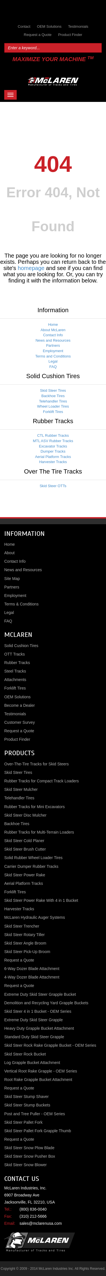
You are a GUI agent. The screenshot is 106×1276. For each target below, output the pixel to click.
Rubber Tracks (17, 662)
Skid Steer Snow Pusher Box (29, 1156)
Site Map (12, 578)
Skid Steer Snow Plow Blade (29, 1148)
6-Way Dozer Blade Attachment (31, 968)
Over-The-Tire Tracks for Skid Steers (36, 764)
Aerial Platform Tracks (53, 457)
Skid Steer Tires (53, 390)
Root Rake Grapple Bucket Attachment (38, 1079)
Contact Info (53, 335)
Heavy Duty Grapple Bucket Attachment (39, 1028)
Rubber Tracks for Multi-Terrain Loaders (39, 832)
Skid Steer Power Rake (24, 875)
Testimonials (78, 26)
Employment (53, 351)
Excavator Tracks (53, 446)
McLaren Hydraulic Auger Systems (34, 917)
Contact (24, 26)
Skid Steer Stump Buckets (27, 1105)
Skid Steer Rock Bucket (25, 1054)
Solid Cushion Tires (21, 645)
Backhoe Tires (52, 396)
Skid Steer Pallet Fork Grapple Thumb (37, 1131)
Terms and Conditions (53, 356)
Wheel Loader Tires (53, 406)
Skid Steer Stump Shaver (26, 1096)
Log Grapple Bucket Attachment (32, 1062)
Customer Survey (19, 722)
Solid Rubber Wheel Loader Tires (33, 857)
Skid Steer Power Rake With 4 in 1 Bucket (41, 900)
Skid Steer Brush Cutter (25, 849)
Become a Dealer (19, 705)
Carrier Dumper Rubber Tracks (31, 866)
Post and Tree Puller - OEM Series (34, 1114)
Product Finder (70, 35)
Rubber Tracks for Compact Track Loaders (41, 781)
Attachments (15, 679)
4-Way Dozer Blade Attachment (31, 977)
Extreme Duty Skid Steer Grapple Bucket (40, 994)
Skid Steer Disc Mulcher (25, 815)
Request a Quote (37, 35)
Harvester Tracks (53, 462)
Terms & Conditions (21, 604)
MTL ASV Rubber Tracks (53, 441)
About (9, 553)
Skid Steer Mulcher (21, 789)
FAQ (53, 367)
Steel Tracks (15, 671)
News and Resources (53, 340)
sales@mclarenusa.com (41, 1223)
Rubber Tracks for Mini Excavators (34, 806)
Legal (53, 361)
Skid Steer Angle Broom (25, 943)
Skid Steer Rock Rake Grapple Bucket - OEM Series (50, 1045)
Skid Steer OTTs (53, 486)
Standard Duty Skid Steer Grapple (34, 1037)
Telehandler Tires (53, 401)
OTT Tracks (14, 654)
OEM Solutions (49, 26)
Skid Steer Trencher (21, 926)
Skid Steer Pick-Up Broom (27, 951)
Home (53, 324)
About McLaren (52, 330)
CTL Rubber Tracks (53, 435)
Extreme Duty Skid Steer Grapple (33, 1020)
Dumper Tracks (52, 451)
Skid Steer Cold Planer (24, 840)
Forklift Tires (53, 412)
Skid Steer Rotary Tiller (24, 934)
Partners (53, 345)
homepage (31, 268)
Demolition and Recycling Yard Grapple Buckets (46, 1003)
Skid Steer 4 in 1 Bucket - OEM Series (37, 1011)
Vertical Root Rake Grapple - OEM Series (40, 1071)
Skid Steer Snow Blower (25, 1164)
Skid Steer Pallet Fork (23, 1122)
